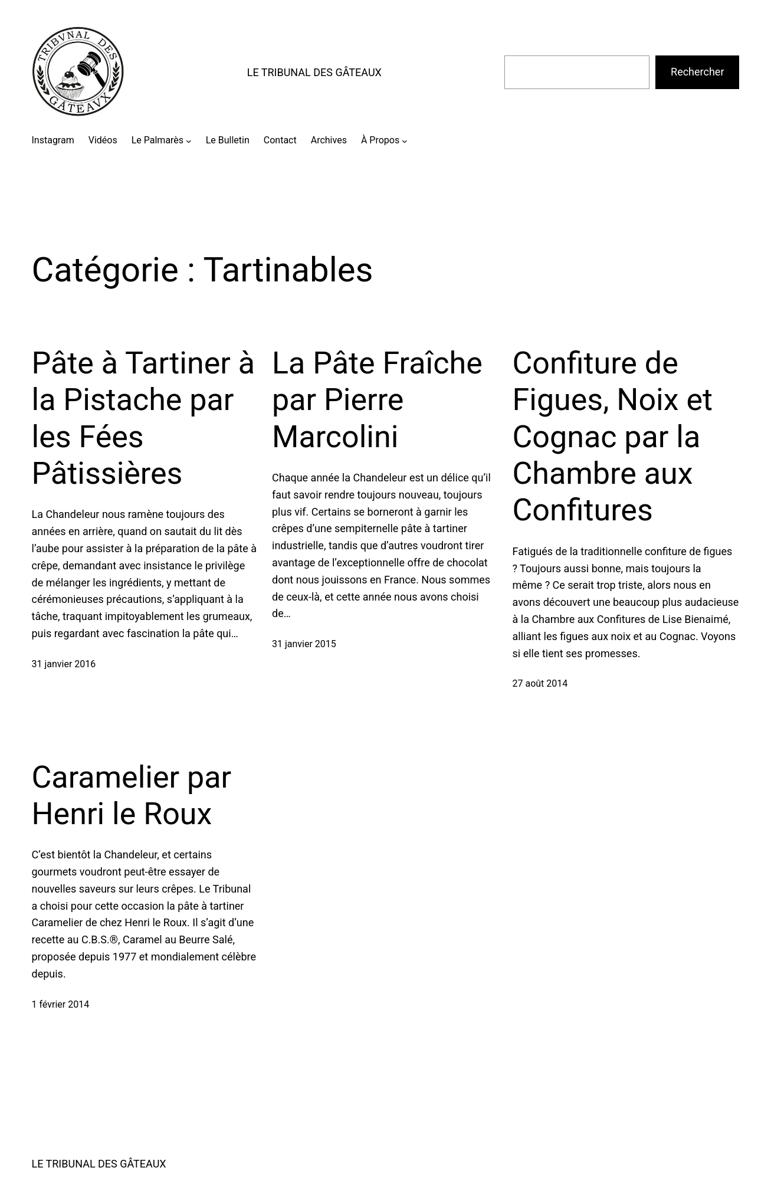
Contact (280, 140)
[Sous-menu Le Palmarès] (189, 140)
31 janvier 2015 (304, 644)
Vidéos (102, 140)
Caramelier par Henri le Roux (132, 795)
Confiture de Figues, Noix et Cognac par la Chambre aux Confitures (613, 437)
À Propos (380, 140)
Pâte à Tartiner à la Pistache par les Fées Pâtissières (143, 418)
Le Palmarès (157, 140)
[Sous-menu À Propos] (405, 140)
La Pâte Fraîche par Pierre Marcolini (377, 400)
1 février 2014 (61, 1004)
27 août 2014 (540, 683)
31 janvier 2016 (64, 664)
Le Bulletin (228, 140)
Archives (329, 140)
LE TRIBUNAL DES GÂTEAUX (314, 72)
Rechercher (697, 71)
